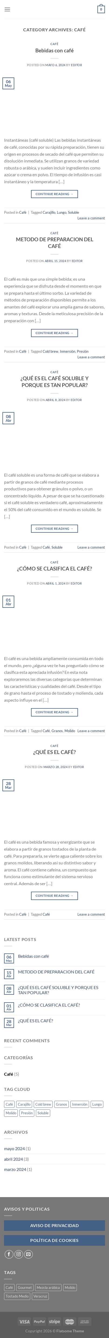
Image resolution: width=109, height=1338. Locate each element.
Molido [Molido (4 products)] (70, 1287)
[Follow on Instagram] (18, 1254)
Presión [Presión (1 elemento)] (27, 1113)
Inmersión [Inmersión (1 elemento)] (79, 1104)
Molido (69, 731)
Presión (82, 351)
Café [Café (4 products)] (9, 1287)
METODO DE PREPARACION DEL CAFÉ (54, 242)
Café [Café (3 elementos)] (9, 1104)
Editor (76, 65)
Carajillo (49, 212)
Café (54, 44)
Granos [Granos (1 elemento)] (61, 1104)
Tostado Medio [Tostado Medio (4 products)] (17, 1296)
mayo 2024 (14, 1148)
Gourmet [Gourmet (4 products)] (25, 1287)
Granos (57, 731)
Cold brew (50, 351)
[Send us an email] (28, 1254)
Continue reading (55, 193)
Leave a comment (91, 218)
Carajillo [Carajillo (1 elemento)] (24, 1104)
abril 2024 (13, 1159)
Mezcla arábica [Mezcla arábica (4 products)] (48, 1287)
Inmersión (67, 351)
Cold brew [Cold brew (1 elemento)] (43, 1104)
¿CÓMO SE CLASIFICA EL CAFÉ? (54, 568)
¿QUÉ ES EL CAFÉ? (54, 752)
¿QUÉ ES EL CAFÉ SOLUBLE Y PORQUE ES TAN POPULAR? (54, 381)
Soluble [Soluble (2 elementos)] (43, 1113)
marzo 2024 (15, 1169)
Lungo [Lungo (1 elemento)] (97, 1104)
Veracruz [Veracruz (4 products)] (40, 1296)
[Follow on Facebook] (9, 1254)
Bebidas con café (54, 50)
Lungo (61, 212)
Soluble (73, 212)
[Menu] (7, 9)
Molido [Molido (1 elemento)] (11, 1113)
